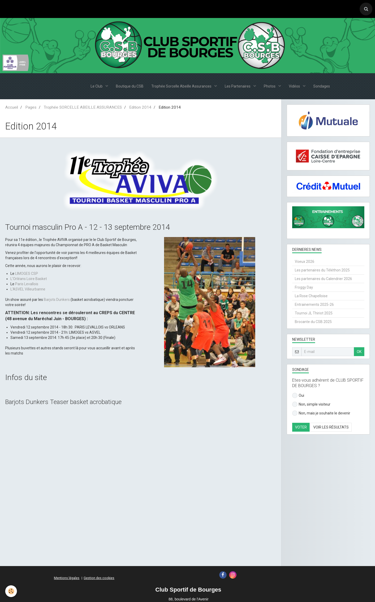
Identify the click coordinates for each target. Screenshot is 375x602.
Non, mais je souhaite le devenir (321, 413)
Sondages (321, 86)
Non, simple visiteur (311, 404)
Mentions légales (66, 578)
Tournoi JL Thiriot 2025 (314, 313)
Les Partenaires (238, 86)
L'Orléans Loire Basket (28, 279)
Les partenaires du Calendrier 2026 (323, 279)
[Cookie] (11, 591)
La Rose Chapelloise (311, 296)
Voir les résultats (331, 427)
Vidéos (295, 86)
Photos (270, 86)
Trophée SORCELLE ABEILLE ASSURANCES (83, 107)
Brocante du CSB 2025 (313, 322)
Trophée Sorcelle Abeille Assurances (181, 86)
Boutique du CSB (129, 86)
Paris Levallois (26, 284)
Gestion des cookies (99, 578)
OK (359, 352)
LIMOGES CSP (26, 273)
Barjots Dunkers (57, 299)
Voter (301, 427)
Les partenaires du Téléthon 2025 (322, 270)
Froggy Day (304, 287)
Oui (298, 395)
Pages (30, 107)
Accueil (11, 107)
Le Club (97, 86)
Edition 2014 (140, 107)
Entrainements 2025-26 (314, 304)
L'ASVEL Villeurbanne (27, 289)
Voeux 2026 (304, 261)
